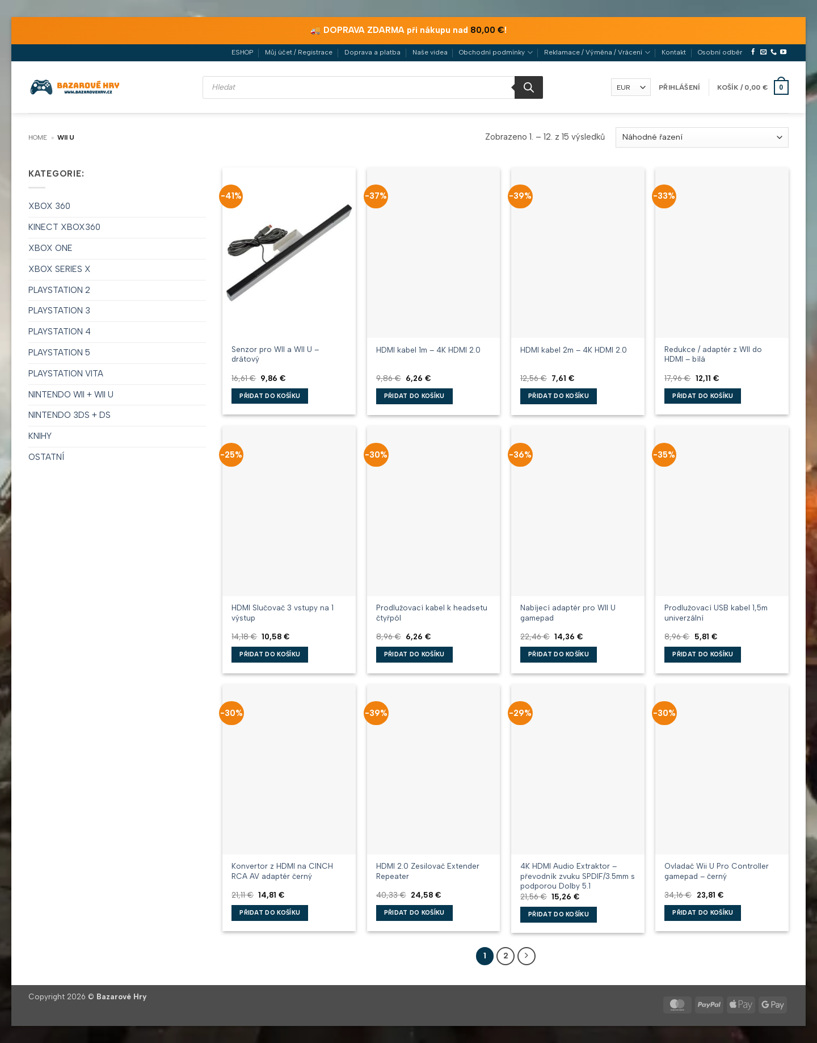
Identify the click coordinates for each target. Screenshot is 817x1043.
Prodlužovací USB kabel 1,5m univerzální (716, 612)
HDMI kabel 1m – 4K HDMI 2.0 (428, 349)
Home (37, 137)
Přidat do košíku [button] (269, 396)
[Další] (526, 956)
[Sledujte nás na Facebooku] (753, 52)
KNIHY (40, 436)
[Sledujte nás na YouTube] (783, 52)
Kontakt (674, 52)
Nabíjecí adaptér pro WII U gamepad (568, 612)
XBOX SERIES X (59, 269)
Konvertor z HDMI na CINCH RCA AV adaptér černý (282, 870)
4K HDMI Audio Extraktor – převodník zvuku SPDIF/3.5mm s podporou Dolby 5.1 (577, 875)
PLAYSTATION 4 (59, 331)
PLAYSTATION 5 (59, 352)
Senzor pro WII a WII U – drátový (275, 354)
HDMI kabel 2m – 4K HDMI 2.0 (573, 349)
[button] (679, 87)
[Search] (529, 87)
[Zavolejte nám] (773, 52)
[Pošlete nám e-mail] (763, 52)
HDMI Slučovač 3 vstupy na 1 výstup (282, 612)
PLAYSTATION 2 (59, 290)
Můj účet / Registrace (298, 52)
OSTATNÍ (46, 457)
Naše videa (430, 52)
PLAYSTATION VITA (65, 373)
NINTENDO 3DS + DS (69, 415)
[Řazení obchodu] (702, 137)
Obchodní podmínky (495, 52)
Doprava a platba (372, 52)
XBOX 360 (49, 206)
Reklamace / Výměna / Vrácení (597, 52)
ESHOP (242, 52)
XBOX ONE (50, 248)
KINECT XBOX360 (64, 227)
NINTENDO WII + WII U (70, 394)
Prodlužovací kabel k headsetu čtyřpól (431, 612)
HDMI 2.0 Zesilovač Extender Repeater (427, 870)
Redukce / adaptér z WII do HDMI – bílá (713, 354)
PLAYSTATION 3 (59, 310)
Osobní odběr (720, 52)
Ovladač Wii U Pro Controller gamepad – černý (716, 870)
